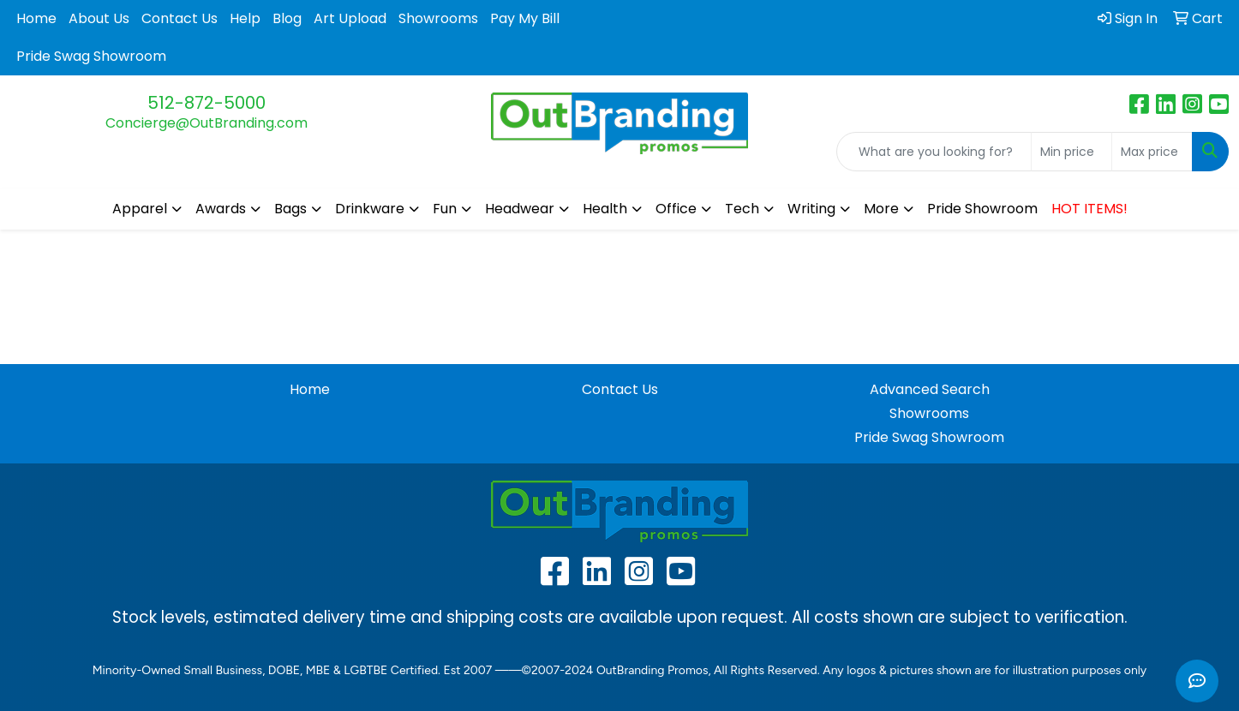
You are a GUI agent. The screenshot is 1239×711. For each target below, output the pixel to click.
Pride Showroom (982, 208)
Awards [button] (220, 208)
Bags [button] (290, 208)
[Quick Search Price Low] (1071, 151)
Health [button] (605, 208)
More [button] (881, 208)
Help (245, 18)
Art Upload (350, 18)
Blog (287, 18)
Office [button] (676, 208)
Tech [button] (742, 208)
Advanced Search (930, 389)
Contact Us (179, 18)
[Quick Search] (934, 151)
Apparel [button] (139, 208)
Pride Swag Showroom (91, 56)
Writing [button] (811, 208)
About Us (99, 18)
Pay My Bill (525, 18)
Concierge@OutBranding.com (206, 123)
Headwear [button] (519, 208)
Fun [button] (445, 208)
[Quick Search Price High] (1152, 151)
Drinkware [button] (369, 208)
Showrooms (438, 18)
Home (36, 18)
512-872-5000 (206, 103)
